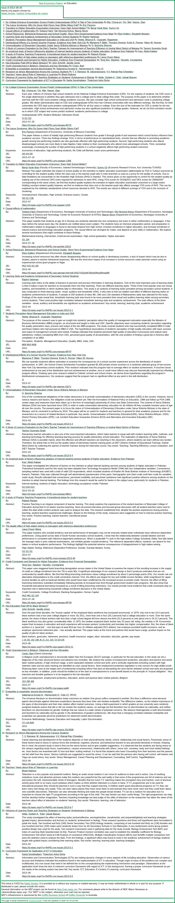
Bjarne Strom (81, 31)
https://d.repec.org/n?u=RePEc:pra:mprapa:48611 (46, 494)
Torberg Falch (46, 31)
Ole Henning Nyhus (64, 31)
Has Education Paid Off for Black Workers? (27, 63)
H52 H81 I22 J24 (30, 595)
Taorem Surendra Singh (155, 48)
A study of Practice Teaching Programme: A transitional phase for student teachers (46, 54)
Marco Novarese (136, 889)
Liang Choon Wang (109, 57)
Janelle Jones (73, 63)
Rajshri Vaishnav (91, 37)
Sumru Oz (114, 28)
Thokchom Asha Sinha (98, 80)
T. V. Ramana (79, 72)
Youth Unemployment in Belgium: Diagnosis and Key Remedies (37, 66)
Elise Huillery (124, 34)
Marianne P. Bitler (98, 42)
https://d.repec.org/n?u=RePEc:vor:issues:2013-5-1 (47, 310)
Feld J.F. (99, 69)
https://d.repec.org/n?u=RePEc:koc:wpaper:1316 (46, 205)
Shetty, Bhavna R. (87, 40)
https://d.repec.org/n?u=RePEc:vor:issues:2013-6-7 (47, 807)
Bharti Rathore (69, 74)
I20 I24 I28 (27, 154)
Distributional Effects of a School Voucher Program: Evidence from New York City (46, 42)
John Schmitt (58, 63)
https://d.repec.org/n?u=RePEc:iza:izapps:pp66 (45, 688)
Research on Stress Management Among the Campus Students (37, 72)
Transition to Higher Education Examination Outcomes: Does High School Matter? (46, 28)
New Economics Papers (51, 3)
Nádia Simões (8, 13)
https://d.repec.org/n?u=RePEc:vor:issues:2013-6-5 (47, 876)
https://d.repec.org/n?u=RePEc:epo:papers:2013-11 (47, 647)
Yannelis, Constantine (131, 60)
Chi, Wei (127, 22)
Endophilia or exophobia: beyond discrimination (29, 69)
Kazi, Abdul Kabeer (147, 51)
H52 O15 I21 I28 (30, 266)
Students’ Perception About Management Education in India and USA (40, 40)
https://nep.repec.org (67, 889)
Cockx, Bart (78, 66)
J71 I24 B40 (28, 723)
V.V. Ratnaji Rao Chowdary (119, 72)
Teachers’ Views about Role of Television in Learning (32, 74)
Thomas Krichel (35, 901)
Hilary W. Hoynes (152, 42)
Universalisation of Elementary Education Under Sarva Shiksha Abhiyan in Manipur (47, 45)
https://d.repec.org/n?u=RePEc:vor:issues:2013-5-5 (47, 523)
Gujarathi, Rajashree (107, 40)
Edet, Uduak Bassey (126, 77)
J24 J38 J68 (28, 681)
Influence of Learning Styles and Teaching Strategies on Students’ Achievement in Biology (50, 77)
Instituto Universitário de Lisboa (32, 13)
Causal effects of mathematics (21, 31)
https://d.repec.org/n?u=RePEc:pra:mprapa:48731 (46, 125)
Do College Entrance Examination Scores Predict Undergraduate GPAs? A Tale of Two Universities (54, 22)
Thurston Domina (117, 42)
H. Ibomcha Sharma (101, 45)
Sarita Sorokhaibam (76, 80)
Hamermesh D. (86, 69)
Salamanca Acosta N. (67, 69)
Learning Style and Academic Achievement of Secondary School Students (42, 37)
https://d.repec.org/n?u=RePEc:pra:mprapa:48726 (46, 602)
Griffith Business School (53, 895)
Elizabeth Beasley (141, 34)
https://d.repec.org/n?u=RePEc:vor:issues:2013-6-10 (48, 764)
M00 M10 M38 (29, 344)
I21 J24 (25, 239)
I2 (23, 380)
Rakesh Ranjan (98, 54)
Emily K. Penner (135, 42)
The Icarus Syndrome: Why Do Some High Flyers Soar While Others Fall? (42, 25)
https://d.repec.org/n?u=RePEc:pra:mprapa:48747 (46, 351)
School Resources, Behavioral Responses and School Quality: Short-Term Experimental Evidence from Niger (60, 34)
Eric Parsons (89, 25)
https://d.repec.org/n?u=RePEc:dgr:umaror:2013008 (48, 730)
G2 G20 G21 (28, 487)
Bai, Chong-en (114, 22)
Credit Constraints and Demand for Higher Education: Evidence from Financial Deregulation (51, 60)
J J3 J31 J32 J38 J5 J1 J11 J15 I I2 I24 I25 (43, 640)
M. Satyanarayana (96, 72)
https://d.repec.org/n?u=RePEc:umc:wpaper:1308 (46, 161)
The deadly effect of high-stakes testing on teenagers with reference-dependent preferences (51, 57)
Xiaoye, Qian (138, 22)
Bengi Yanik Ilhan (99, 28)
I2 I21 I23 (26, 118)
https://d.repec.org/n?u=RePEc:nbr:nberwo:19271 (46, 387)
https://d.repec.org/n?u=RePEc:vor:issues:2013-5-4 (47, 455)
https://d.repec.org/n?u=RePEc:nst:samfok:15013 (46, 246)
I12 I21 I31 (27, 551)
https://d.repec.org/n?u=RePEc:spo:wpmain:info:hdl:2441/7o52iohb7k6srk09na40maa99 (65, 273)
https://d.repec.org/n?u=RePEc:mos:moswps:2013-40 (48, 558)
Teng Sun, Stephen (109, 60)
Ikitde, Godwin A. (106, 77)
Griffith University (76, 895)
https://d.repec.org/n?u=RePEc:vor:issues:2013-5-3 (47, 424)
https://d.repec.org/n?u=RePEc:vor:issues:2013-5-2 (47, 847)
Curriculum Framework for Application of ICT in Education (34, 80)
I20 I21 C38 (28, 198)
